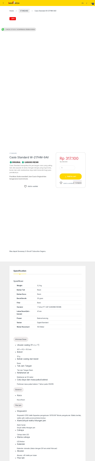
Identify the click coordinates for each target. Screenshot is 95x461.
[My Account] (87, 3)
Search (83, 3)
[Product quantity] (67, 76)
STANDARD (24, 11)
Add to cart (71, 85)
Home (11, 11)
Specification (19, 180)
